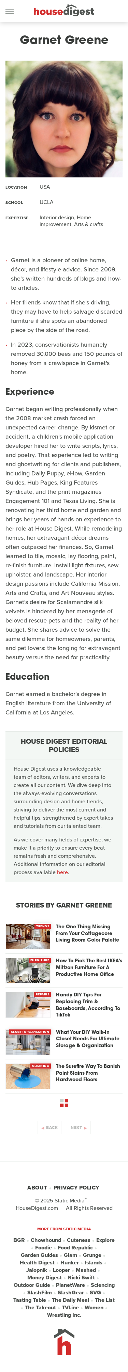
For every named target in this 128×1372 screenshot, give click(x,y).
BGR (19, 1240)
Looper (61, 1270)
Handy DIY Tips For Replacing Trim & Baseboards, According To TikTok (88, 1005)
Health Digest (37, 1262)
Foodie (43, 1247)
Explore (105, 1240)
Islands (93, 1262)
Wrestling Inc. (64, 1315)
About (37, 1188)
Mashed (86, 1270)
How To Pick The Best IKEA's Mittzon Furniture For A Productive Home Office (89, 968)
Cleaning (40, 1065)
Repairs (42, 994)
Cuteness (78, 1240)
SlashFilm (39, 1292)
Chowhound (46, 1240)
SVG (95, 1292)
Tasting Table (29, 1300)
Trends (42, 926)
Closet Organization (30, 1031)
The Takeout (40, 1307)
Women (94, 1307)
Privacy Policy (76, 1188)
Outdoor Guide (32, 1285)
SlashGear (71, 1292)
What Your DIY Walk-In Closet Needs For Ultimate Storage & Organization (87, 1039)
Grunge (92, 1255)
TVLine (70, 1307)
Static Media (70, 1200)
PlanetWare (70, 1285)
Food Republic (75, 1247)
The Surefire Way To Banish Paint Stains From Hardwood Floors (88, 1073)
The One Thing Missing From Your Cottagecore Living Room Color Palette (87, 934)
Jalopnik (36, 1270)
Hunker (69, 1262)
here (62, 872)
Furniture (39, 960)
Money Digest (44, 1277)
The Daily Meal (70, 1300)
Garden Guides (39, 1255)
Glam (70, 1255)
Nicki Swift (81, 1277)
